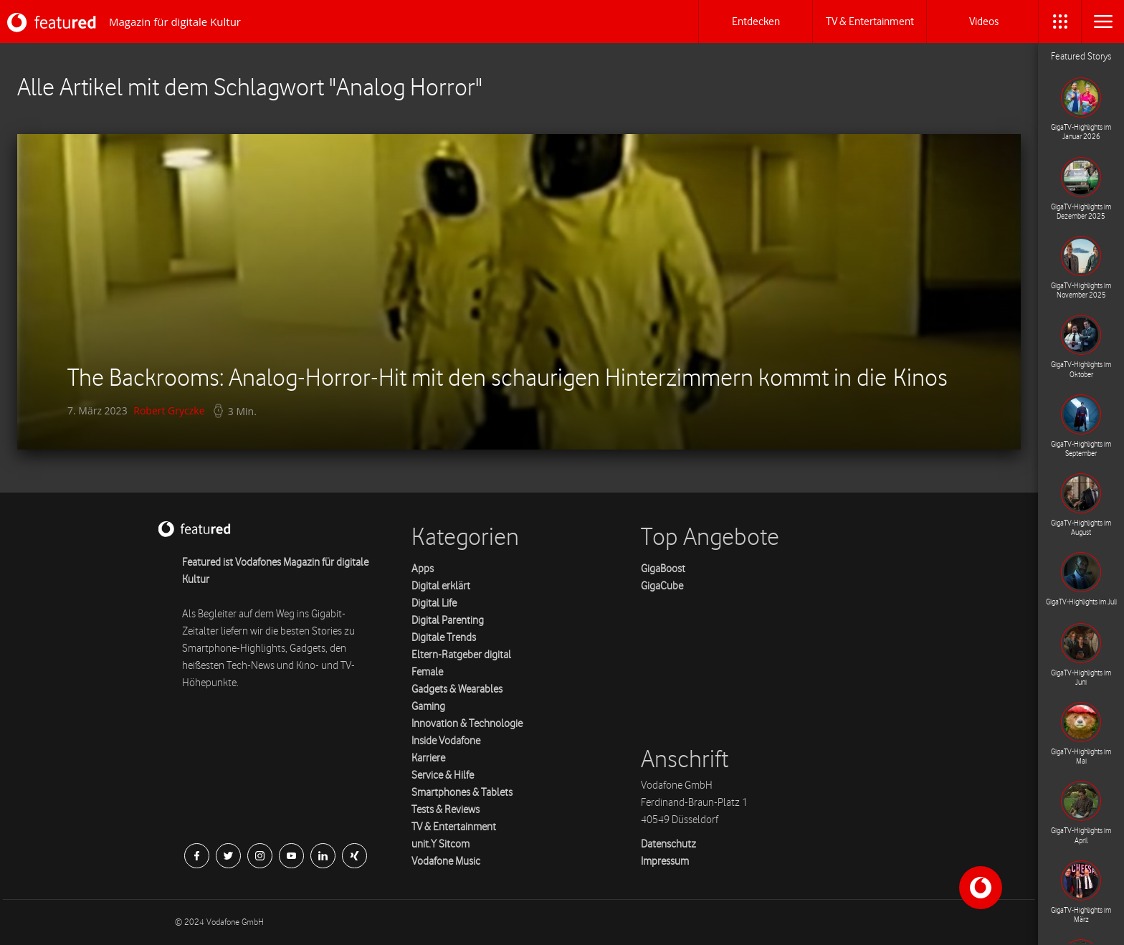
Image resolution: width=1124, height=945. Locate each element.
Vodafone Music (445, 861)
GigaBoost (663, 569)
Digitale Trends (443, 638)
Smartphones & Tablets (462, 793)
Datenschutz (668, 844)
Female (427, 672)
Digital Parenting (447, 620)
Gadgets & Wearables (457, 689)
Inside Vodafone (445, 741)
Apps (422, 569)
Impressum (665, 861)
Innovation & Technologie (467, 724)
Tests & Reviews (445, 810)
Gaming (428, 707)
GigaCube (662, 586)
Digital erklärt (440, 586)
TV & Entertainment (453, 827)
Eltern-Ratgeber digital (461, 655)
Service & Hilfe (442, 775)
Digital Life (434, 603)
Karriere (428, 758)
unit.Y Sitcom (440, 844)
